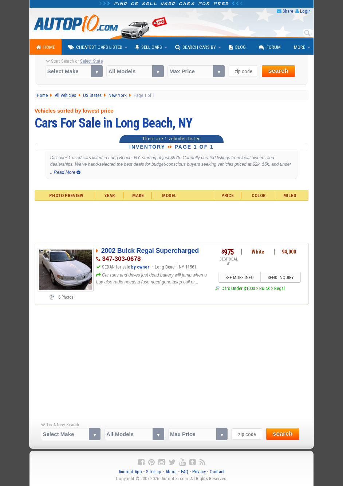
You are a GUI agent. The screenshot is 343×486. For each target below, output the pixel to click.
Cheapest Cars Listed (95, 47)
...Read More (65, 172)
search (278, 70)
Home (45, 47)
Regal (279, 288)
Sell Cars (148, 47)
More (299, 47)
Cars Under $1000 (238, 288)
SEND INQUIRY (281, 277)
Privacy (199, 471)
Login (305, 11)
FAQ (184, 471)
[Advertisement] (172, 220)
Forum (270, 47)
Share (288, 11)
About (171, 471)
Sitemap (153, 471)
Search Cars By (195, 47)
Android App (130, 471)
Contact (217, 471)
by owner (140, 267)
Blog (237, 47)
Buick (264, 288)
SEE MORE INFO (239, 277)
